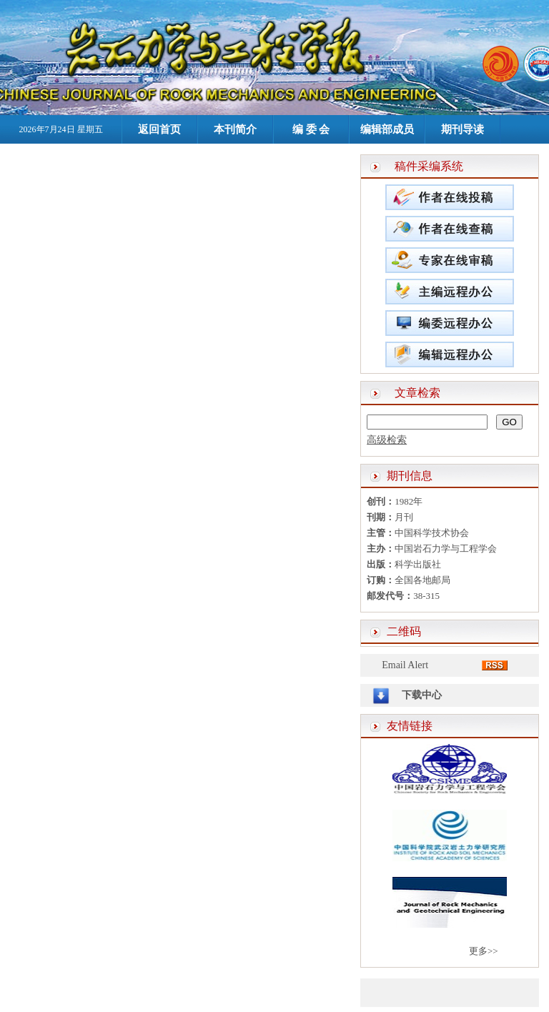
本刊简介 (235, 129)
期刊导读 (462, 129)
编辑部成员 (387, 129)
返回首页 (159, 129)
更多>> (483, 951)
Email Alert (405, 665)
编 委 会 (311, 129)
